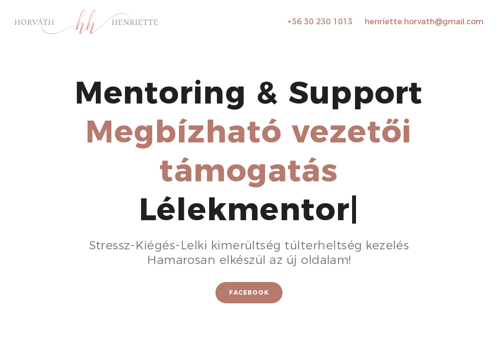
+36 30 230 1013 (320, 21)
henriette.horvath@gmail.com (424, 21)
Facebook (249, 292)
